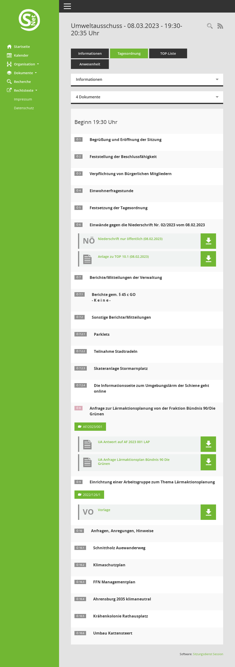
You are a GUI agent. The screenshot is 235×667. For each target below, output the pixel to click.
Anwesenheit (90, 64)
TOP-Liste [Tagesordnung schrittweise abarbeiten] (168, 53)
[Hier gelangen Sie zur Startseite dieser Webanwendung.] (29, 20)
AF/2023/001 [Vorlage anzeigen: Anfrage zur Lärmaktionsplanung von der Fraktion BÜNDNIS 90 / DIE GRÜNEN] (93, 426)
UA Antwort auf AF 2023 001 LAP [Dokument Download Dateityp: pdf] (124, 442)
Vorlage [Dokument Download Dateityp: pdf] (104, 510)
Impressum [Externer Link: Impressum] (23, 99)
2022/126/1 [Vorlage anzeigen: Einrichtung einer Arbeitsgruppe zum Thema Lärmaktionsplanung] (92, 494)
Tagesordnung (129, 53)
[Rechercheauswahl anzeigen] (210, 26)
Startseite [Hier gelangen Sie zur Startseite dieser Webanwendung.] (18, 46)
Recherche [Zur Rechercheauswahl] (19, 81)
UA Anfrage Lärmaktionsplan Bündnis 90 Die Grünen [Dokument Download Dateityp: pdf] (134, 462)
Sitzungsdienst (208, 654)
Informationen (90, 53)
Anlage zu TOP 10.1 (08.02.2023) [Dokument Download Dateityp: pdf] (123, 257)
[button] (29, 64)
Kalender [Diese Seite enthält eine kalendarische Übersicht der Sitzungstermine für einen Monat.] (18, 55)
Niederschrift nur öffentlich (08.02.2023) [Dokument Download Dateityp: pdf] (130, 239)
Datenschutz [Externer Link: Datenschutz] (24, 108)
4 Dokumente (88, 97)
